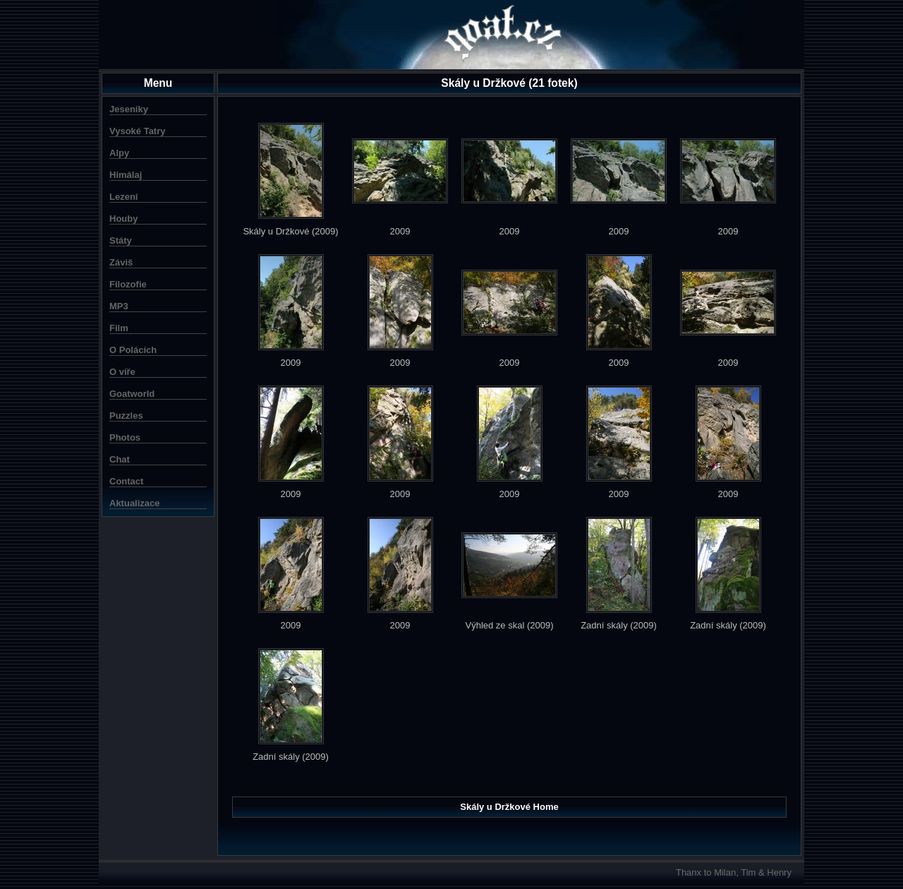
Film (118, 328)
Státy (120, 240)
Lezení (123, 196)
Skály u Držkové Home (509, 806)
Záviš (121, 262)
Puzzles (126, 415)
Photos (124, 437)
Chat (119, 459)
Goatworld (131, 393)
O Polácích (133, 350)
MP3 (118, 306)
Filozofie (128, 284)
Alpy (119, 153)
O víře (122, 371)
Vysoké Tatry (137, 131)
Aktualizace (134, 503)
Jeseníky (128, 109)
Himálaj (125, 174)
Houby (123, 218)
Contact (126, 481)
